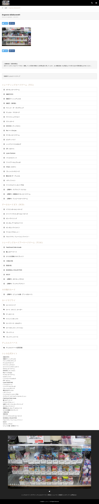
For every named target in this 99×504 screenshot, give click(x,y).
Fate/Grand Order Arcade (13, 247)
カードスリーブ (11, 305)
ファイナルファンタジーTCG (15, 185)
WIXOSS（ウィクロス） (13, 126)
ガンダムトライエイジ (13, 227)
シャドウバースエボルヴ (13, 144)
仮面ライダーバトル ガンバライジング (13, 404)
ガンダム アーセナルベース (14, 223)
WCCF (8, 274)
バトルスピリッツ (11, 158)
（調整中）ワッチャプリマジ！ (15, 283)
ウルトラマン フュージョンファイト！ (17, 236)
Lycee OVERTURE (8, 382)
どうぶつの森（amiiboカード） (11, 426)
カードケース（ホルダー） (14, 323)
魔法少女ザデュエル (8, 390)
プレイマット (10, 332)
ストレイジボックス (12, 318)
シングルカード (25, 495)
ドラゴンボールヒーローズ (14, 209)
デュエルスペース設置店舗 (14, 347)
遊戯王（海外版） (11, 103)
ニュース (55, 495)
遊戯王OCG (9, 94)
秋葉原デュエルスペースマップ (12, 76)
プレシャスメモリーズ (13, 171)
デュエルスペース (41, 495)
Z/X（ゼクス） (10, 148)
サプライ (33, 495)
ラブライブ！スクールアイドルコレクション (14, 396)
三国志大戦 (9, 261)
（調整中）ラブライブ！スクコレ (16, 189)
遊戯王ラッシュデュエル (13, 99)
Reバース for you (11, 130)
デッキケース (10, 314)
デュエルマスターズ (8, 363)
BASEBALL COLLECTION (14, 270)
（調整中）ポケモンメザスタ (15, 279)
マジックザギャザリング (9, 361)
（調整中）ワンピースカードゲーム (17, 198)
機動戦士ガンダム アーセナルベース (12, 408)
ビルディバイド (11, 139)
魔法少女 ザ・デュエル (13, 176)
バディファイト (11, 180)
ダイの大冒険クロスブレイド (15, 256)
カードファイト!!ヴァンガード (11, 366)
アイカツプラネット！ (13, 232)
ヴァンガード (10, 121)
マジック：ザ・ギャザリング (15, 108)
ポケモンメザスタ (7, 424)
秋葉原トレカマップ (64, 495)
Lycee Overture (10, 153)
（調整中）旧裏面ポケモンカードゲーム (18, 194)
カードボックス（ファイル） (15, 328)
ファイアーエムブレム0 (13, 162)
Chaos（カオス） (11, 167)
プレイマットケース (12, 337)
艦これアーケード (11, 252)
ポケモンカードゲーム (13, 89)
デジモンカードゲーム (13, 135)
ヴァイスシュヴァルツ (13, 117)
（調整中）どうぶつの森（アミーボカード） (19, 294)
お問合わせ (73, 495)
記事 (6, 8)
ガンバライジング (11, 218)
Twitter (49, 491)
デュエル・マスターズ (13, 112)
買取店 (49, 495)
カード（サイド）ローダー (14, 309)
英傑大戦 (9, 265)
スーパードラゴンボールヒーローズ (17, 214)
